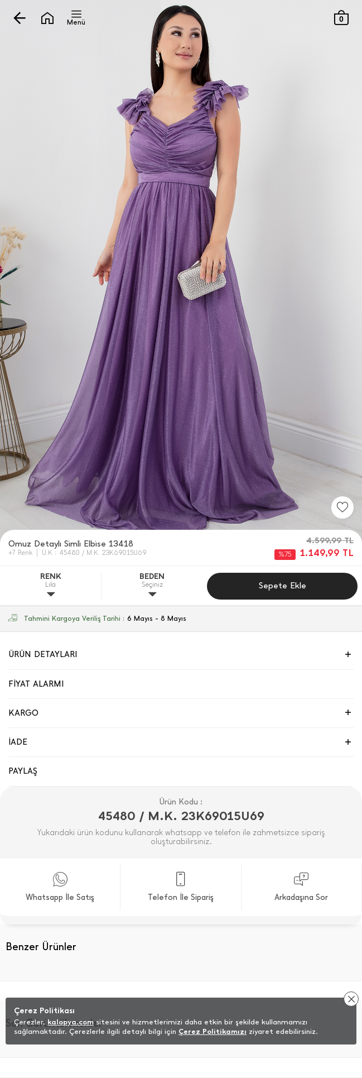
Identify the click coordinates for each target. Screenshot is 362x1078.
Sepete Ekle (282, 586)
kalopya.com (70, 1022)
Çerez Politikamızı (212, 1031)
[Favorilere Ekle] (342, 507)
